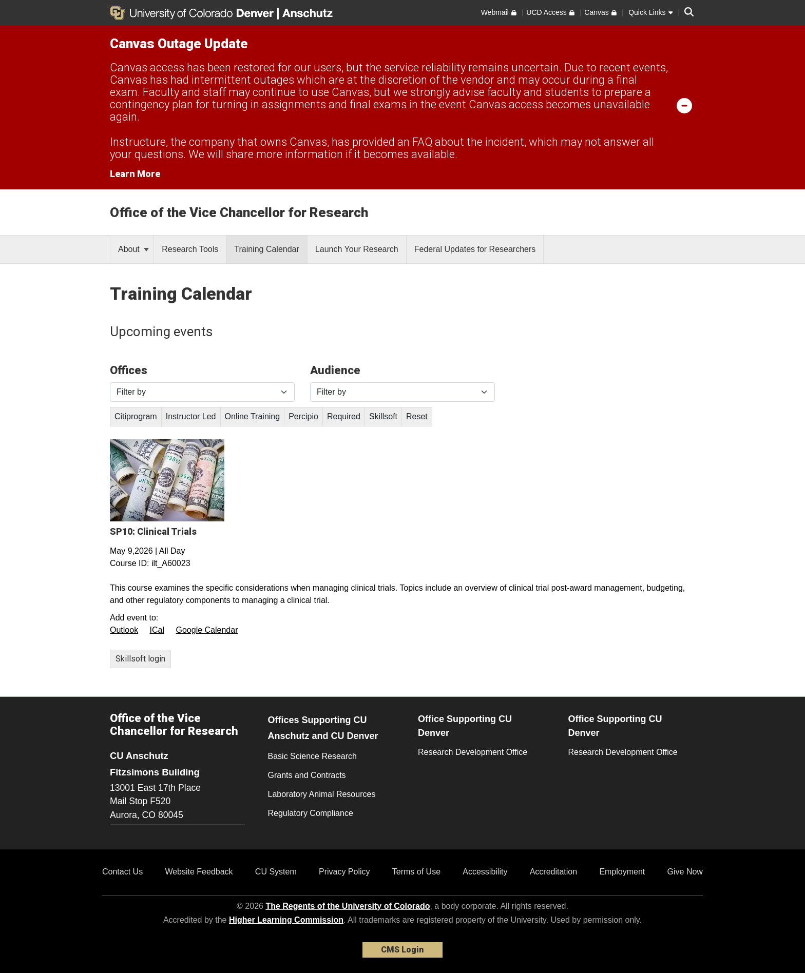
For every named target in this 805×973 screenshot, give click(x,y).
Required (343, 416)
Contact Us (122, 871)
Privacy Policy (344, 871)
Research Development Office (472, 752)
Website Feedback (199, 871)
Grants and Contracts (307, 775)
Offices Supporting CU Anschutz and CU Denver (323, 728)
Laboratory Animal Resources (322, 794)
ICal (157, 630)
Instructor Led (191, 416)
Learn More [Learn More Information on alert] (135, 173)
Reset (417, 416)
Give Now (685, 871)
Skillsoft (383, 416)
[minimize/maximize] (684, 105)
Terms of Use (416, 871)
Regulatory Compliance (310, 813)
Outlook (124, 630)
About (133, 249)
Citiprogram (135, 416)
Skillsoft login (140, 659)
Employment (622, 871)
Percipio (303, 416)
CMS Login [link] (402, 950)
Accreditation (554, 871)
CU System (276, 871)
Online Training (252, 416)
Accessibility (485, 871)
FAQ (422, 141)
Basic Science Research (312, 756)
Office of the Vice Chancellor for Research (239, 212)
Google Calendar (207, 630)
